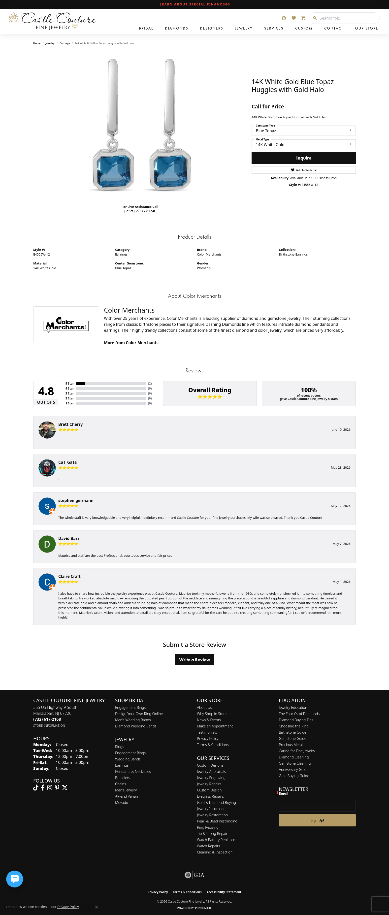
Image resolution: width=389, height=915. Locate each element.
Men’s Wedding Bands (133, 720)
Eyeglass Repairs (210, 796)
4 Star (69, 388)
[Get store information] (49, 725)
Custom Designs (210, 765)
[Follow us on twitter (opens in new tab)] (65, 788)
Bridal (146, 28)
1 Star (69, 403)
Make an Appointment (215, 726)
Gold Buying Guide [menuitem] (294, 775)
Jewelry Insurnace (211, 808)
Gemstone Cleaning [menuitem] (295, 763)
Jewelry (244, 28)
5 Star (69, 383)
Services (274, 28)
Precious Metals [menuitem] (291, 744)
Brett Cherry (70, 424)
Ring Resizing (208, 827)
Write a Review (194, 659)
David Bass (69, 538)
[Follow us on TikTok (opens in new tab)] (35, 788)
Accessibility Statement (224, 892)
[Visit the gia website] (194, 875)
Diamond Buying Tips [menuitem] (296, 720)
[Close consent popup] (96, 907)
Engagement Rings (130, 707)
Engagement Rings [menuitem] (130, 753)
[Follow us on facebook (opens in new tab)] (43, 788)
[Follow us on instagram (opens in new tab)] (49, 788)
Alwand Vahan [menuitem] (126, 796)
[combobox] (348, 18)
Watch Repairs (208, 846)
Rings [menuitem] (119, 746)
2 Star (69, 398)
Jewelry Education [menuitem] (293, 707)
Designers (211, 28)
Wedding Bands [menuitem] (128, 759)
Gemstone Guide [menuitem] (292, 738)
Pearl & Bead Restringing (217, 821)
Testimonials (207, 732)
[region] (139, 126)
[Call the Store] (47, 719)
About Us (204, 707)
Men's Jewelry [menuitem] (126, 790)
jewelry (50, 43)
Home (37, 43)
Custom (304, 28)
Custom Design (209, 790)
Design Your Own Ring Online (139, 713)
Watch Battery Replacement (219, 839)
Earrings (65, 43)
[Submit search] (313, 18)
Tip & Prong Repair (212, 833)
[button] (284, 18)
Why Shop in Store (212, 713)
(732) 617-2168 (140, 211)
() (150, 383)
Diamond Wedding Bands (135, 726)
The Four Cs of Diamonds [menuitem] (299, 713)
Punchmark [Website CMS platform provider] (203, 908)
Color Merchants (209, 254)
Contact (333, 28)
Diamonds (176, 28)
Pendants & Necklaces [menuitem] (133, 771)
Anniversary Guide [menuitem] (293, 769)
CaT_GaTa (67, 462)
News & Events (209, 720)
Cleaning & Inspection (214, 852)
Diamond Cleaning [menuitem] (294, 757)
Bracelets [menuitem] (122, 777)
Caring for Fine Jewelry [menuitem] (297, 751)
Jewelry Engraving (211, 777)
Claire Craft (69, 576)
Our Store (366, 28)
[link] (194, 4)
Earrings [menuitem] (122, 765)
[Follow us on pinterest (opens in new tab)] (57, 788)
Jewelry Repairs (209, 784)
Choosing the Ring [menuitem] (294, 726)
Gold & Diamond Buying (216, 802)
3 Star (69, 393)
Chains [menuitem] (120, 784)
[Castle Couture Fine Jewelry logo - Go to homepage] (52, 21)
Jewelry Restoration (212, 815)
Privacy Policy (208, 738)
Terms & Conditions (213, 744)
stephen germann (76, 500)
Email (283, 793)
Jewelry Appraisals (211, 771)
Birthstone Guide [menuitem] (292, 732)
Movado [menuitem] (121, 802)
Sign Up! (317, 820)
